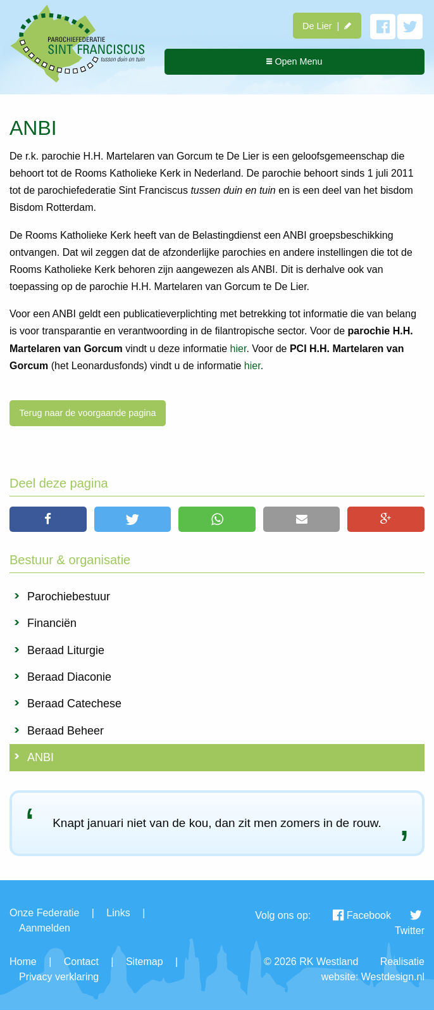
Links (118, 912)
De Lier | (326, 26)
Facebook (362, 915)
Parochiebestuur (68, 596)
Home (23, 961)
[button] (48, 519)
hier (238, 348)
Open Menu (294, 61)
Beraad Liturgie (65, 650)
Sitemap (144, 961)
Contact (81, 961)
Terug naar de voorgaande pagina (87, 413)
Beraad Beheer (65, 730)
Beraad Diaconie (69, 677)
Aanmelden (44, 928)
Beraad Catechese (74, 703)
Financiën (52, 623)
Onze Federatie (44, 912)
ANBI (40, 757)
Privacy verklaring (59, 976)
